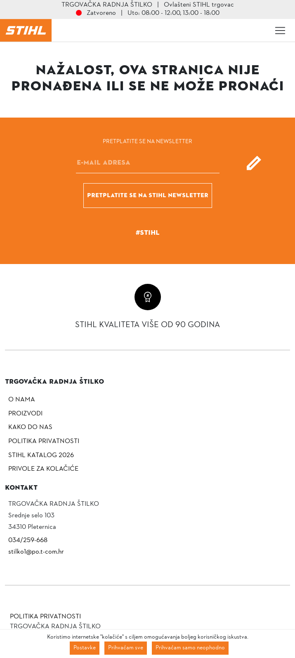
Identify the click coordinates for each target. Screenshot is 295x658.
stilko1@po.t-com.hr (36, 552)
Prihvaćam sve (125, 648)
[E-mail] (147, 163)
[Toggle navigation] (280, 30)
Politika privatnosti (43, 441)
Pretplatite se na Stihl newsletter (147, 195)
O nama (21, 399)
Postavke (84, 648)
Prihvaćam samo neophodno (190, 648)
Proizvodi (25, 413)
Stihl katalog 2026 (41, 455)
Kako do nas (30, 427)
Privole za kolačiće (43, 469)
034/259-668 (27, 540)
